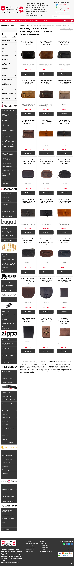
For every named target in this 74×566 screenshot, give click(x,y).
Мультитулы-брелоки (8, 518)
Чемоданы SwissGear (7, 489)
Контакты (22, 20)
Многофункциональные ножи (8, 315)
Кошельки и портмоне (8, 352)
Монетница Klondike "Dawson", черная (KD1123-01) (46, 280)
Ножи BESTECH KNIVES (8, 432)
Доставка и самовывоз (9, 20)
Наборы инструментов (8, 323)
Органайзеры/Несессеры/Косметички (8, 184)
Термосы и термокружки (5, 327)
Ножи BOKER (5, 414)
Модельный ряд (6, 529)
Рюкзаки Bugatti (6, 232)
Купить (28, 74)
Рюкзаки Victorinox (7, 166)
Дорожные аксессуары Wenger (8, 212)
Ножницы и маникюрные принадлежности (6, 135)
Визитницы (5, 473)
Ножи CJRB (5, 435)
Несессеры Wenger (7, 208)
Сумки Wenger (6, 204)
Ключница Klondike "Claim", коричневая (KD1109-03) (28, 161)
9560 (14, 36)
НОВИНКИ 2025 (6, 193)
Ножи (3, 522)
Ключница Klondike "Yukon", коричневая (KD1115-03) (46, 161)
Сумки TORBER (6, 375)
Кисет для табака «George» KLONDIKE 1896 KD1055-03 (28, 201)
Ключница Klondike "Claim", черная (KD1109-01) (28, 241)
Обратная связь (44, 545)
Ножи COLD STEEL (7, 403)
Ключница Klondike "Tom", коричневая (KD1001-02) (64, 82)
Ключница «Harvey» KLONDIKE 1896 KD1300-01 (64, 42)
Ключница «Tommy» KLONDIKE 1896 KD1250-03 (28, 42)
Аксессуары (5, 477)
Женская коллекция (7, 216)
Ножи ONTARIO (6, 417)
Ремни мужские (6, 270)
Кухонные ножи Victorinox (6, 119)
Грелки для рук (6, 348)
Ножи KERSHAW (6, 396)
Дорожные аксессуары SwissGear (8, 497)
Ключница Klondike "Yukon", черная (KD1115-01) (64, 161)
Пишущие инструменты (8, 452)
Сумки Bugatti (5, 228)
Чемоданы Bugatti (7, 240)
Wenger (42, 541)
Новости (38, 20)
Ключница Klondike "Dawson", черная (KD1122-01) (64, 241)
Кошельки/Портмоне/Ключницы (8, 236)
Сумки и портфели (7, 282)
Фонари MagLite (6, 163)
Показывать (67, 30)
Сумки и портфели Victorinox (7, 174)
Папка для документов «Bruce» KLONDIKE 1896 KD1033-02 (64, 321)
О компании (43, 543)
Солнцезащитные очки (8, 359)
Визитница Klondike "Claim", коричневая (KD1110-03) (64, 280)
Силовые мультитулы (7, 515)
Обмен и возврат (44, 547)
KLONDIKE (28, 25)
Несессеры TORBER (7, 378)
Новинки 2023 (6, 392)
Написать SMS (64, 9)
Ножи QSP (5, 439)
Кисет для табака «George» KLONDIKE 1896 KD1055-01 (46, 201)
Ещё (45, 20)
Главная (22, 25)
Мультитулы (5, 319)
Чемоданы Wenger (7, 200)
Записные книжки (6, 462)
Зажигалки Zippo (6, 339)
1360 (4, 36)
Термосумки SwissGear (8, 501)
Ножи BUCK (5, 407)
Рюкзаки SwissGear (7, 486)
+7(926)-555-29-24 (61, 2)
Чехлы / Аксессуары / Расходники (7, 344)
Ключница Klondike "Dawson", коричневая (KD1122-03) (46, 241)
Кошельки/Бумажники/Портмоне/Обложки (8, 179)
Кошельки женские (7, 459)
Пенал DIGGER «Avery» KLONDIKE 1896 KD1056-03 (64, 122)
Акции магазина (30, 549)
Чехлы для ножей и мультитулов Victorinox (8, 140)
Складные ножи (6, 311)
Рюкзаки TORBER (6, 371)
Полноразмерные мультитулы (7, 510)
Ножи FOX (5, 425)
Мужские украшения (7, 355)
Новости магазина (30, 551)
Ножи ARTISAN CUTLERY (8, 428)
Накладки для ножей (7, 149)
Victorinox (28, 541)
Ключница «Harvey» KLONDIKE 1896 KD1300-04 (28, 82)
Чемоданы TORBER (7, 382)
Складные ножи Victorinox (6, 114)
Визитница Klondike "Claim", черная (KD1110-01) (28, 320)
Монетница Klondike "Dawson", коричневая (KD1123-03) (28, 281)
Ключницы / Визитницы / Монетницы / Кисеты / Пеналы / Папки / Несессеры (8, 265)
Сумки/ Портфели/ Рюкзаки (7, 255)
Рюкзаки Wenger (6, 197)
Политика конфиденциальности (46, 550)
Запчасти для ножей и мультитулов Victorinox (8, 145)
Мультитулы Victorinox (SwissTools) (8, 124)
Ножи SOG (5, 410)
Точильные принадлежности (6, 158)
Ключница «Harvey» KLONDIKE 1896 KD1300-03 (46, 82)
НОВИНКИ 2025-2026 (8, 110)
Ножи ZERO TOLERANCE (8, 399)
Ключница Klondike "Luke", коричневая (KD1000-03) (28, 122)
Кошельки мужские (7, 455)
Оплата (30, 20)
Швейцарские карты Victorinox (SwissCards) (8, 129)
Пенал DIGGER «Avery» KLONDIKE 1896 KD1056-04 (46, 122)
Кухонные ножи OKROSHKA (6, 299)
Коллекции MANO (6, 290)
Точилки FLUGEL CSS (7, 442)
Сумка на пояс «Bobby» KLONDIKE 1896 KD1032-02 (46, 320)
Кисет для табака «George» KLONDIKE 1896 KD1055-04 (64, 201)
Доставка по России (31, 547)
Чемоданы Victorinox (7, 170)
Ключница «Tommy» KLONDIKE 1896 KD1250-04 (46, 42)
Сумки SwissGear (6, 493)
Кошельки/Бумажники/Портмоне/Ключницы (8, 286)
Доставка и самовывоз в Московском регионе (32, 544)
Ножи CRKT (5, 421)
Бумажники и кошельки (8, 259)
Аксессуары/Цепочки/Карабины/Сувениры (8, 154)
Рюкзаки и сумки (6, 470)
